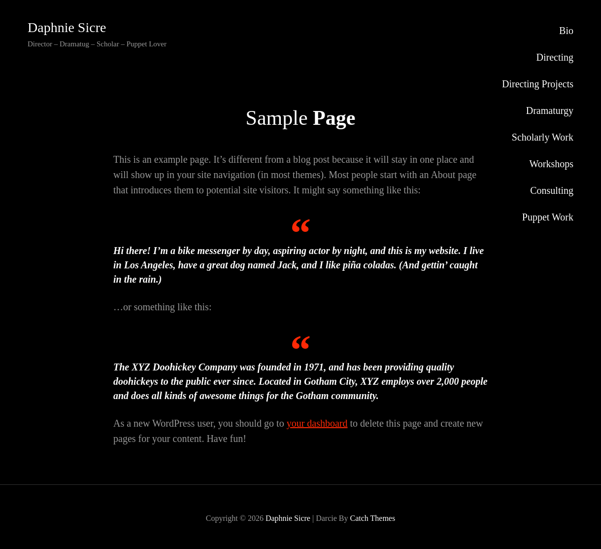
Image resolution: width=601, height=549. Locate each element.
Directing (554, 57)
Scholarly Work (542, 137)
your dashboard (317, 423)
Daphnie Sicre (67, 27)
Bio (566, 30)
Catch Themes (372, 518)
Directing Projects (537, 83)
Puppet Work (547, 217)
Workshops (551, 163)
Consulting (551, 190)
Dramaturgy (549, 110)
